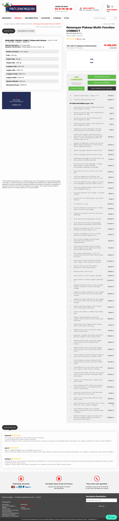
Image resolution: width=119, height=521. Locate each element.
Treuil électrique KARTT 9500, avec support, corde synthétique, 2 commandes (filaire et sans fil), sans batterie (88, 386)
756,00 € (111, 234)
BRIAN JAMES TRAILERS (24, 24)
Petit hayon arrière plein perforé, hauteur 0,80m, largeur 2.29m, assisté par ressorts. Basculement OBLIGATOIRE (88, 247)
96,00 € (111, 193)
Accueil (6, 24)
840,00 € (111, 219)
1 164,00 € (110, 374)
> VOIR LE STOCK (76, 88)
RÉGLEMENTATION (31, 18)
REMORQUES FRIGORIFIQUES (10, 516)
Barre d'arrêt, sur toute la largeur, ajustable (88, 275)
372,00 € (111, 380)
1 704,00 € (110, 223)
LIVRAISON (57, 18)
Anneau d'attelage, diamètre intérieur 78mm (88, 154)
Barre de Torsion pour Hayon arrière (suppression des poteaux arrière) (85, 266)
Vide (108, 11)
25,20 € (111, 199)
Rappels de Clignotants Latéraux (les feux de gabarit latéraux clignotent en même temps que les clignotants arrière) (88, 144)
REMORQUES (6, 18)
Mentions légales (7, 497)
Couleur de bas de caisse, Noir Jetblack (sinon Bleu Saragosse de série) (89, 113)
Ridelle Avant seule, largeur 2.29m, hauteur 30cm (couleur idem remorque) (88, 307)
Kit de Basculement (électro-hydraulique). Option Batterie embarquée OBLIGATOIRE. (87, 223)
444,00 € (111, 255)
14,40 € (111, 130)
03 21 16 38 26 (63, 8)
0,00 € (111, 108)
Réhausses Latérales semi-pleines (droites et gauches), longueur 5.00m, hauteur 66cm (88, 336)
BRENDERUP (24, 504)
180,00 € (111, 137)
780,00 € (111, 208)
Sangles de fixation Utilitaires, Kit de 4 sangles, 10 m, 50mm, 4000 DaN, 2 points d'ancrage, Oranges (89, 300)
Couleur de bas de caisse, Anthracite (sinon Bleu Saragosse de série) (88, 118)
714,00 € (111, 159)
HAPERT (23, 507)
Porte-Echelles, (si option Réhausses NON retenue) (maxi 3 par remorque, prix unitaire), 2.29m (88, 361)
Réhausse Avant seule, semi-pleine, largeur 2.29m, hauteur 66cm (87, 330)
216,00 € (111, 177)
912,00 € (111, 188)
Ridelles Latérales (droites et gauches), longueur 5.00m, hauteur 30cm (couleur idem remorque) (88, 318)
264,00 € (111, 355)
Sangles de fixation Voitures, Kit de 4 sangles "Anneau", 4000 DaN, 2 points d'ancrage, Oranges (88, 286)
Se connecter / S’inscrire (91, 10)
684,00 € (111, 204)
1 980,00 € (110, 387)
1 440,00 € (110, 261)
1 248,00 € (110, 336)
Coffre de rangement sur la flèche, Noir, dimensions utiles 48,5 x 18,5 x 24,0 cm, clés (88, 177)
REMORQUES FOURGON (8, 514)
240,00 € (111, 286)
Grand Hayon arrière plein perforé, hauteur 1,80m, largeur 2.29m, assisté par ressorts (87, 261)
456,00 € (111, 301)
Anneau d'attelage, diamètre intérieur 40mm (88, 150)
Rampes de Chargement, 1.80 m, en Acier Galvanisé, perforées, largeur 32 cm (87, 229)
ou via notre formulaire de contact (96, 488)
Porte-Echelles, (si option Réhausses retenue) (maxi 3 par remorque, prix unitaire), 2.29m (88, 355)
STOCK (66, 18)
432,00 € (111, 241)
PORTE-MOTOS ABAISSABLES (10, 513)
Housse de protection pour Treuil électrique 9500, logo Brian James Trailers (88, 393)
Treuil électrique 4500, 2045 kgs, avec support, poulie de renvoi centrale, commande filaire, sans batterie (89, 374)
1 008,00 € (110, 280)
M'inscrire (101, 506)
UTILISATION (45, 18)
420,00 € (111, 145)
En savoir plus (92, 519)
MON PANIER (112, 10)
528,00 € (111, 410)
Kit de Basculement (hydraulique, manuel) (87, 219)
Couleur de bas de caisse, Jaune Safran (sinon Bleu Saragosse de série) (89, 124)
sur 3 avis (75, 39)
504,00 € (111, 275)
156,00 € (111, 214)
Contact (38, 497)
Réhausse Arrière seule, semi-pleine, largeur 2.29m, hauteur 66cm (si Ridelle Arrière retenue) (88, 342)
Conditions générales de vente (24, 497)
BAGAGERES (5, 504)
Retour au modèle (108, 24)
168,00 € (111, 165)
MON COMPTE (89, 8)
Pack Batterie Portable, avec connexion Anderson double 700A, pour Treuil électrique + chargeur (89, 410)
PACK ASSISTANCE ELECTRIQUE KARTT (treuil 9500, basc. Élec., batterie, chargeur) (89, 404)
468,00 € (111, 182)
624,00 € (111, 229)
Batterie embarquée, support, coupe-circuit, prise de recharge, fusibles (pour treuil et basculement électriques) (88, 417)
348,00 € (111, 271)
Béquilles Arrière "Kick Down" (83, 271)
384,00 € (111, 349)
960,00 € (111, 319)
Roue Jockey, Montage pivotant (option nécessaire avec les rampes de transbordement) (86, 240)
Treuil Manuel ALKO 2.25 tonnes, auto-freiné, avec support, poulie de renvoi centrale (88, 368)
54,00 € (111, 393)
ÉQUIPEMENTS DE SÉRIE (26, 31)
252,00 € (111, 154)
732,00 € (111, 248)
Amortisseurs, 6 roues (81, 204)
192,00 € (111, 150)
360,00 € (111, 293)
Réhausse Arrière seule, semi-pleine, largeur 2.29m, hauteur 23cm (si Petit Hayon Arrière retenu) (88, 349)
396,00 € (111, 172)
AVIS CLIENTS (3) (10, 428)
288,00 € (111, 307)
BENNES (4, 507)
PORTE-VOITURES (7, 511)
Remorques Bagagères (8, 506)
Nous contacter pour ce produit (101, 88)
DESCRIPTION (8, 31)
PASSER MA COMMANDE (102, 82)
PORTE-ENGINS (6, 509)
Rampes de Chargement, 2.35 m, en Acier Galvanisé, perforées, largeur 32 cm (87, 234)
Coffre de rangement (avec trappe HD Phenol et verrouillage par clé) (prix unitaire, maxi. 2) (88, 182)
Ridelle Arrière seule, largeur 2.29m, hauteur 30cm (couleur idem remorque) (88, 325)
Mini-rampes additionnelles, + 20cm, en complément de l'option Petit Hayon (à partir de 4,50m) (88, 254)
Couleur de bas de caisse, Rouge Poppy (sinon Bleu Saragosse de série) (89, 108)
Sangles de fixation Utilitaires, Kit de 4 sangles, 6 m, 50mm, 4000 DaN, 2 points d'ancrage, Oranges (89, 293)
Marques (12, 24)
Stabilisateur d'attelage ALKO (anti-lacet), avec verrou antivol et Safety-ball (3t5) (89, 159)
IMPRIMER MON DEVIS (101, 77)
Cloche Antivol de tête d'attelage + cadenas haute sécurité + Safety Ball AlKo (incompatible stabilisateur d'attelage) (88, 165)
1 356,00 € (110, 417)
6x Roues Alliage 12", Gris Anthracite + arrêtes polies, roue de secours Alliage (88, 208)
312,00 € (111, 325)
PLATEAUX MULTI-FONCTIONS (10, 510)
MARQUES (18, 18)
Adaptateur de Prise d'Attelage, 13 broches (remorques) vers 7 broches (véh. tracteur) (87, 129)
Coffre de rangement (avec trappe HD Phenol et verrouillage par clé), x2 (88, 188)
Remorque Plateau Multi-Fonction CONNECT (47, 24)
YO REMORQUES (25, 509)
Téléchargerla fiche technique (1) (16, 100)
